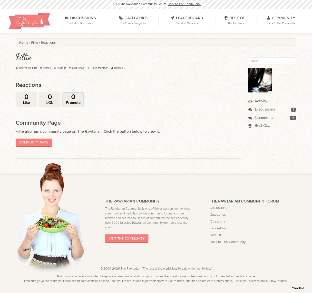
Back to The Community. (184, 4)
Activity (257, 101)
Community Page (33, 142)
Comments (260, 117)
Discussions (261, 109)
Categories (218, 214)
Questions (217, 221)
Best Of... (259, 125)
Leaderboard (219, 228)
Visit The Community (127, 238)
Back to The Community (228, 242)
